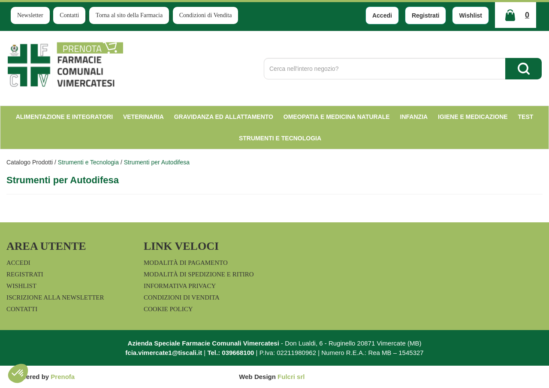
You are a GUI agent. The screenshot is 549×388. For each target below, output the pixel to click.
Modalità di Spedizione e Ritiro (199, 274)
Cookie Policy (168, 309)
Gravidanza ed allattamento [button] (223, 116)
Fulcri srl (291, 376)
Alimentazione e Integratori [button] (64, 116)
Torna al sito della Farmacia (129, 15)
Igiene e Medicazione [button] (473, 116)
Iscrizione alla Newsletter (55, 297)
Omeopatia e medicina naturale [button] (337, 116)
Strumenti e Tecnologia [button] (280, 138)
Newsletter (30, 15)
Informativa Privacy (180, 285)
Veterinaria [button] (143, 116)
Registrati (426, 15)
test (526, 116)
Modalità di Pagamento (186, 262)
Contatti (69, 15)
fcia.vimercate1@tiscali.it (163, 352)
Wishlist (470, 15)
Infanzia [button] (414, 116)
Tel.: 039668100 (230, 352)
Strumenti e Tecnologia (88, 162)
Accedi (382, 15)
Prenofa (63, 376)
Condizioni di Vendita (205, 15)
